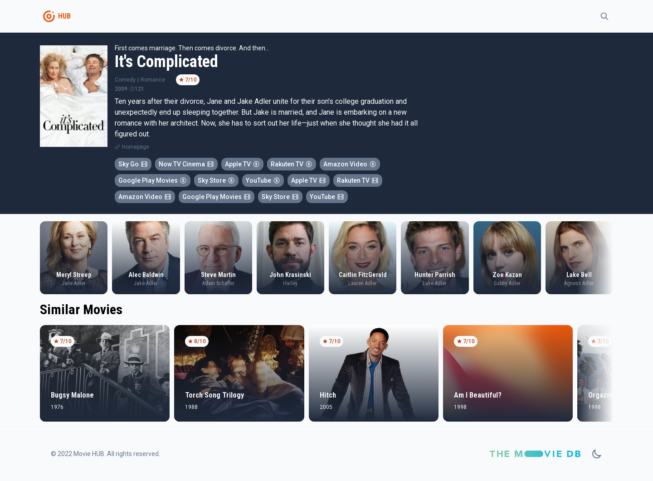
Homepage (135, 147)
